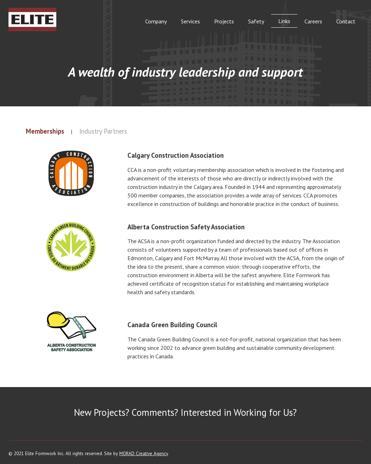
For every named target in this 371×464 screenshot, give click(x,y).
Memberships (45, 131)
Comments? (155, 412)
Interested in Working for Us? (239, 412)
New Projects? (101, 412)
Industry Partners (103, 131)
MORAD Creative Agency (143, 453)
